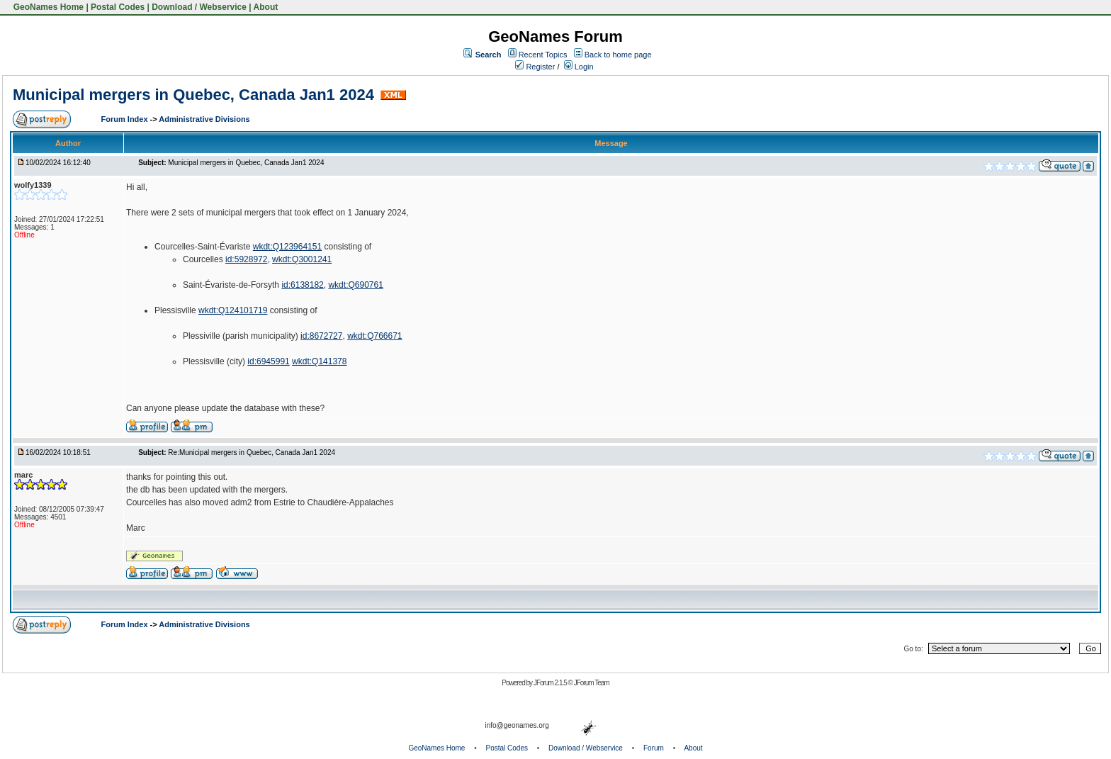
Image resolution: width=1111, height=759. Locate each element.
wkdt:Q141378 (319, 361)
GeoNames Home (47, 7)
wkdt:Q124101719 (232, 310)
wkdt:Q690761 (355, 285)
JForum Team (591, 683)
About (266, 7)
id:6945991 (268, 361)
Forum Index (125, 119)
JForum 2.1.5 (551, 683)
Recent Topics (543, 54)
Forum (653, 748)
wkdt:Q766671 (374, 336)
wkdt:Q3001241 (302, 259)
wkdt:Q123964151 (287, 247)
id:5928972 (246, 259)
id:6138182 (302, 285)
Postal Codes (118, 7)
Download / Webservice (199, 7)
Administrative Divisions (204, 119)
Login (579, 66)
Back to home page (618, 54)
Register (535, 66)
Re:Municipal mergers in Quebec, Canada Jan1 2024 (251, 452)
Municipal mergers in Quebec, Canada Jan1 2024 (193, 94)
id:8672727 (321, 336)
